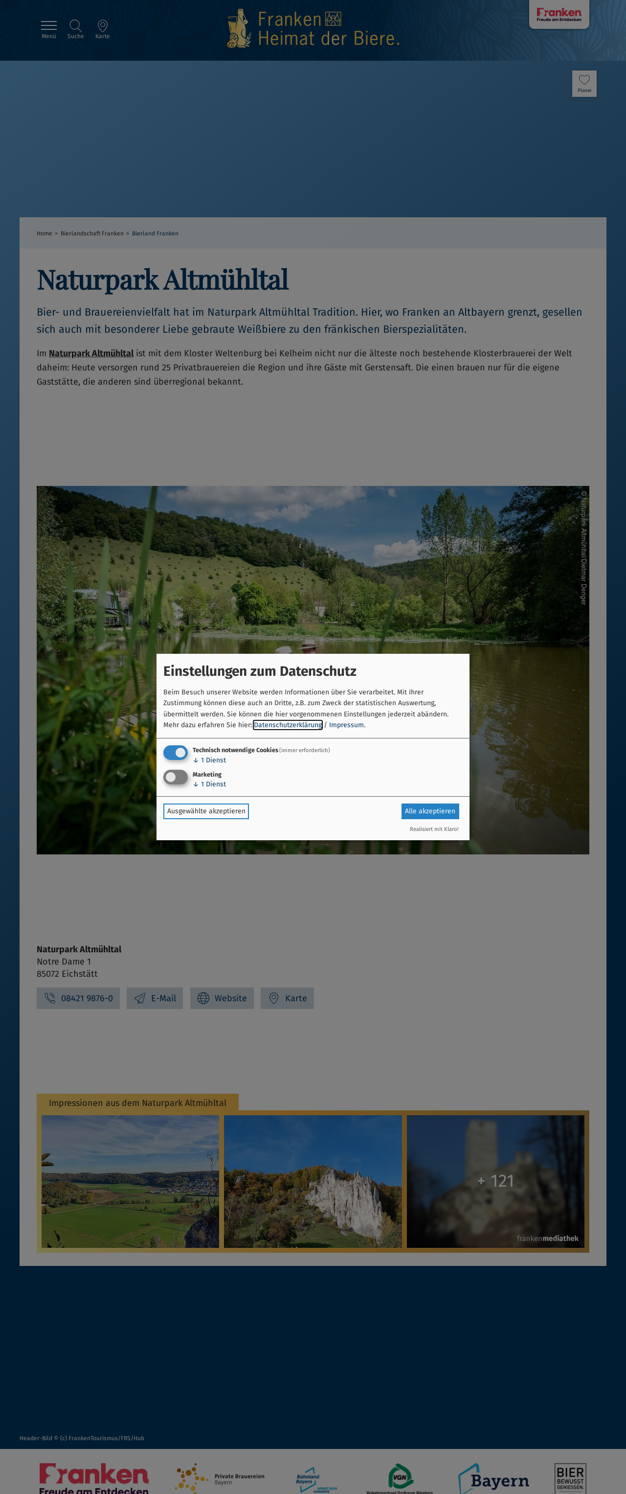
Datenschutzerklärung (288, 725)
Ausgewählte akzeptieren (206, 811)
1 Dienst (209, 760)
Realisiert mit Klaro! (434, 829)
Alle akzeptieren (430, 811)
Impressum (346, 725)
